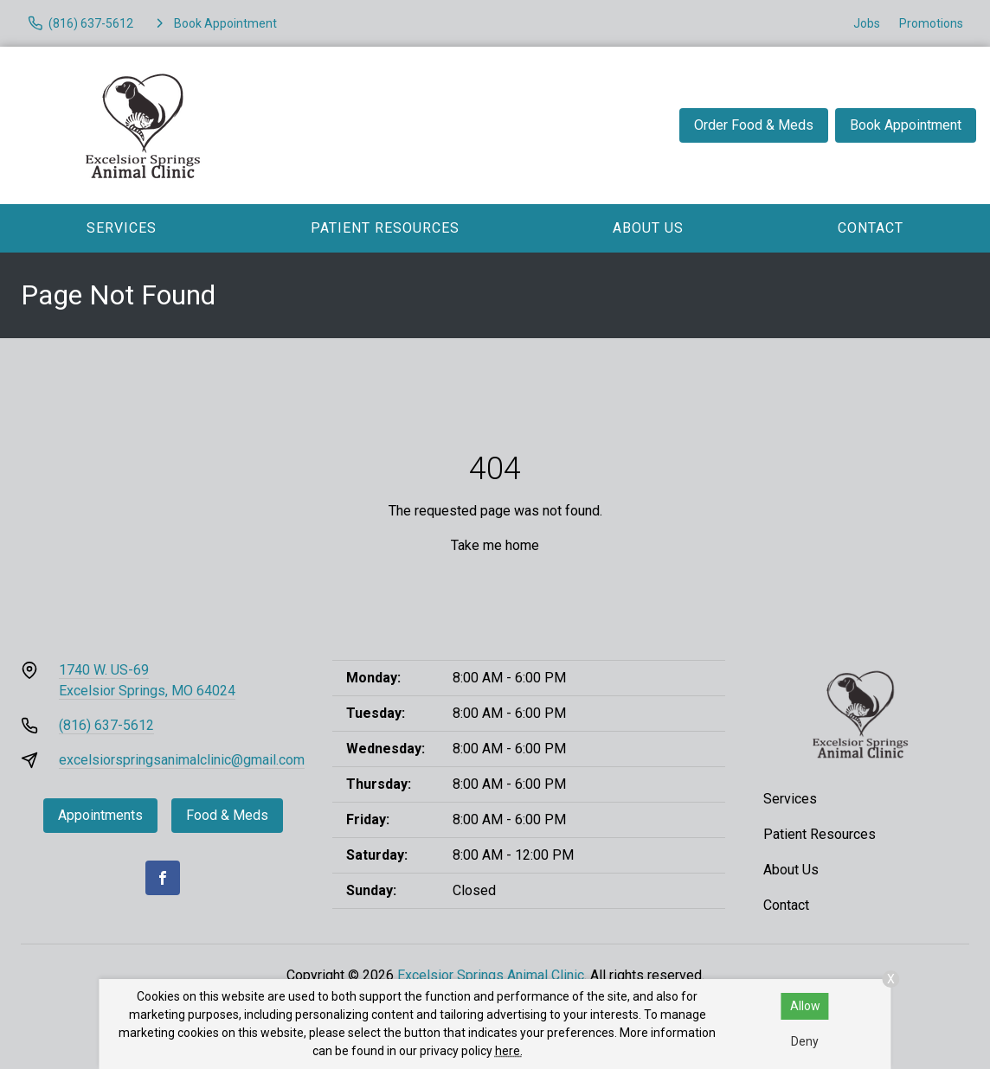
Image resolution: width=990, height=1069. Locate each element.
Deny (805, 1041)
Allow (805, 1006)
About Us (648, 228)
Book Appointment (905, 125)
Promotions (931, 23)
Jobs (866, 23)
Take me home (495, 545)
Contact (870, 228)
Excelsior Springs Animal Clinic (490, 975)
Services (122, 228)
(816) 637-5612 (106, 725)
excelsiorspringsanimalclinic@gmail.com (182, 760)
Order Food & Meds (753, 125)
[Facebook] (162, 878)
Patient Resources (385, 228)
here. (509, 1051)
